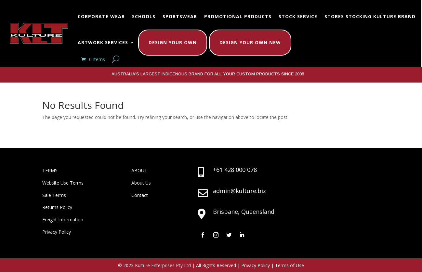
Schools (143, 16)
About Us (141, 183)
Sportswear (180, 16)
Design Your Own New (250, 42)
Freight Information (62, 219)
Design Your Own (173, 42)
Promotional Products (237, 16)
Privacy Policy (56, 232)
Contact (139, 195)
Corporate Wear (101, 16)
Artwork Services (103, 42)
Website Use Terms (63, 183)
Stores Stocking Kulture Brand (369, 16)
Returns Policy (57, 207)
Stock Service (298, 16)
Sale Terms (54, 195)
